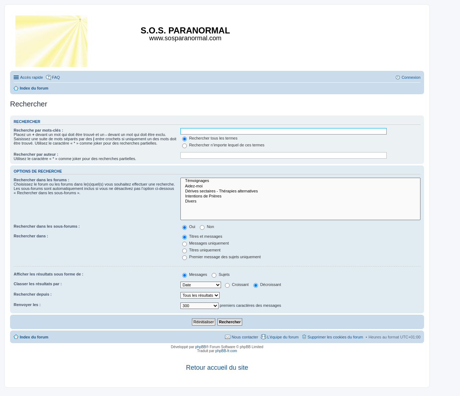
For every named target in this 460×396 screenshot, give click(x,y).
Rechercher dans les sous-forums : (47, 226)
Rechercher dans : (31, 236)
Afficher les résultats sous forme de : (48, 274)
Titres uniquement (201, 250)
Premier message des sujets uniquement (221, 257)
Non (207, 226)
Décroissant (267, 284)
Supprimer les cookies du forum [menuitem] (335, 337)
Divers (300, 201)
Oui (188, 226)
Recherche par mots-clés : (38, 130)
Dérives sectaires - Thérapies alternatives (300, 191)
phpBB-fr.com (226, 351)
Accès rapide (31, 77)
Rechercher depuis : (33, 294)
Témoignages (300, 180)
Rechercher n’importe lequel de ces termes (223, 145)
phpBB (200, 347)
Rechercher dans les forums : (41, 180)
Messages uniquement (205, 243)
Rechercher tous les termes (210, 138)
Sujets (221, 274)
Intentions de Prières (300, 196)
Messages (194, 274)
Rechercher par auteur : (36, 154)
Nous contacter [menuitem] (244, 337)
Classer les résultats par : (38, 284)
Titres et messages (202, 236)
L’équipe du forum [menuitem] (282, 337)
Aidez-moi (300, 186)
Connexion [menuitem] (410, 77)
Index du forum (34, 337)
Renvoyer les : (27, 304)
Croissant (237, 284)
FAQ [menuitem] (56, 77)
